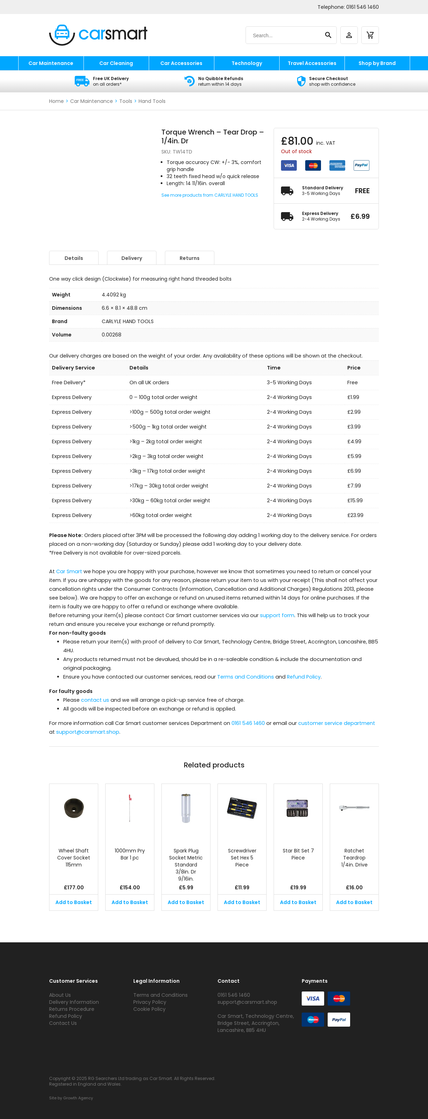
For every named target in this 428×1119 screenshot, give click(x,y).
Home (56, 101)
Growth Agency (78, 1098)
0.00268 (111, 334)
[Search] (284, 35)
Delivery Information (74, 1002)
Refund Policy (304, 676)
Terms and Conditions (245, 676)
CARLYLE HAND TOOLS (128, 321)
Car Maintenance (91, 101)
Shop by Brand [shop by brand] (377, 63)
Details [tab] (74, 258)
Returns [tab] (190, 258)
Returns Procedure (71, 1009)
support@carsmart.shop (87, 731)
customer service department (336, 723)
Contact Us (63, 1023)
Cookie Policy (149, 1009)
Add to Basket (73, 902)
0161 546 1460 (362, 7)
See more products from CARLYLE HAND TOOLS (209, 195)
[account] (349, 35)
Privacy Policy (149, 1002)
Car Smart (69, 571)
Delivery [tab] (131, 258)
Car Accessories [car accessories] (181, 63)
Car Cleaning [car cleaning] (116, 63)
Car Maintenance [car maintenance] (50, 63)
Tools (125, 101)
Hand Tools (152, 101)
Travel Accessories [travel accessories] (312, 63)
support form (277, 615)
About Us (60, 995)
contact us (95, 700)
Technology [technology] (247, 63)
